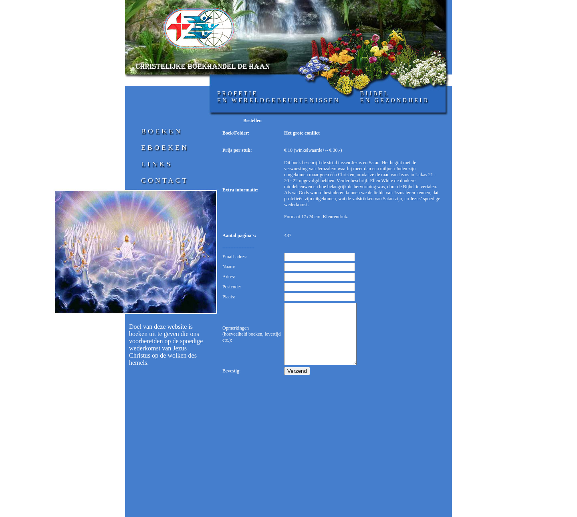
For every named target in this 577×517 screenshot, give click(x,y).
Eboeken (165, 147)
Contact (165, 180)
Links (156, 164)
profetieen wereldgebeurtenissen (278, 96)
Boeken (161, 131)
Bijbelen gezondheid (394, 96)
